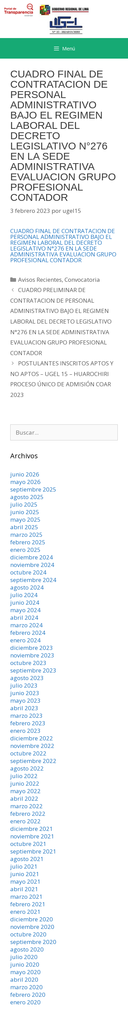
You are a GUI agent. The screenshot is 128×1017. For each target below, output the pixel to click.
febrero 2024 (27, 633)
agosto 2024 (27, 587)
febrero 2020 (27, 994)
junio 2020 (24, 964)
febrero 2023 (27, 723)
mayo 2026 (25, 482)
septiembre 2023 (33, 670)
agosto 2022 (27, 768)
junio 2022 (24, 783)
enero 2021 (25, 912)
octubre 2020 (28, 934)
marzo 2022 (26, 806)
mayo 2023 (25, 700)
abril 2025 (24, 527)
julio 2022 (24, 776)
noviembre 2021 (32, 836)
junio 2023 (24, 693)
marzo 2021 (26, 896)
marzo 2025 (26, 534)
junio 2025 (24, 512)
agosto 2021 (27, 859)
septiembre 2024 (33, 580)
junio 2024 (24, 602)
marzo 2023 (26, 715)
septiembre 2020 (33, 942)
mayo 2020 (25, 972)
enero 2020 (25, 1002)
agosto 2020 (27, 949)
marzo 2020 (26, 987)
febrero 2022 (27, 814)
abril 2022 (24, 798)
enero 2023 (25, 731)
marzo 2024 (26, 625)
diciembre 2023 (31, 648)
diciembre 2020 (31, 919)
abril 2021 (24, 889)
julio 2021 (24, 866)
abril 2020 (24, 979)
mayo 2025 (25, 519)
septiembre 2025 (33, 489)
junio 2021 (24, 874)
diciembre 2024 (31, 557)
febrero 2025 (27, 542)
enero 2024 (25, 640)
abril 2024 (24, 617)
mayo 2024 (25, 610)
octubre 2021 (28, 844)
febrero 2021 (27, 904)
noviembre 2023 (32, 655)
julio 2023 (24, 685)
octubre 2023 (28, 663)
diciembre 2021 (31, 829)
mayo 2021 (25, 881)
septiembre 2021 (33, 851)
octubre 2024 (28, 572)
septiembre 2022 (33, 761)
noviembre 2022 (32, 746)
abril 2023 (24, 708)
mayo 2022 (25, 791)
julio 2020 (24, 957)
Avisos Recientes (40, 279)
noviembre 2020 (32, 927)
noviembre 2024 (32, 565)
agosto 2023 (27, 678)
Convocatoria (82, 279)
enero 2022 (25, 821)
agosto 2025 (27, 497)
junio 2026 (24, 474)
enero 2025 (25, 550)
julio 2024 (24, 595)
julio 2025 (24, 504)
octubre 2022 (28, 753)
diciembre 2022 (31, 738)
